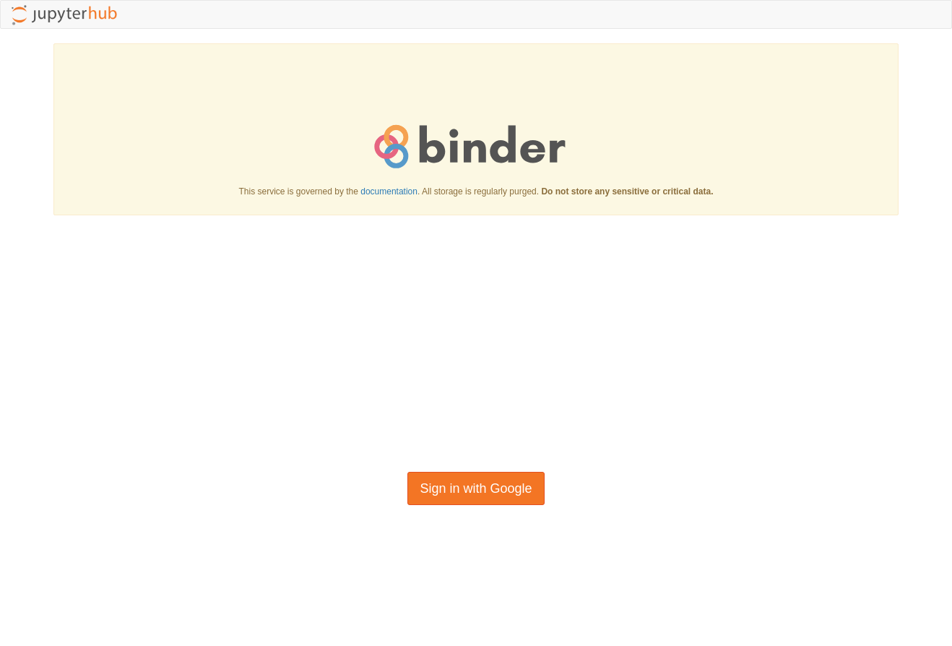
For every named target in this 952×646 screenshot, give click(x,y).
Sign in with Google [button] (476, 488)
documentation (388, 191)
